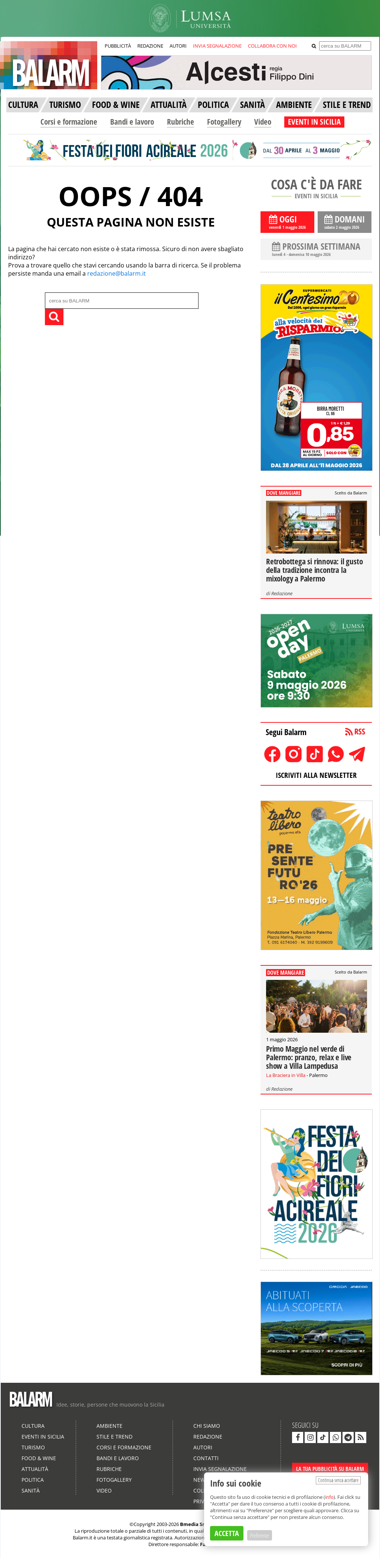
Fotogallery (224, 121)
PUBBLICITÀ (118, 45)
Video (262, 121)
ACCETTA (226, 1533)
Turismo (33, 1447)
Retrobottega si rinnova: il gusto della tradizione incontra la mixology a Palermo (314, 570)
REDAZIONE (150, 45)
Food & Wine (39, 1458)
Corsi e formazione (68, 121)
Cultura (33, 1425)
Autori (202, 1447)
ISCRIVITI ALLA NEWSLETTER (316, 775)
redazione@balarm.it (116, 273)
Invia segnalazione (220, 1468)
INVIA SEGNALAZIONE (217, 45)
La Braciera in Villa (285, 1075)
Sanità (31, 1490)
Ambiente (109, 1425)
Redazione (281, 593)
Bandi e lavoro (132, 121)
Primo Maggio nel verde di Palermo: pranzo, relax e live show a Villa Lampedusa (308, 1057)
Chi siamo (206, 1425)
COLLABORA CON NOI (272, 45)
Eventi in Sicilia (43, 1436)
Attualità (35, 1468)
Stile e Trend (114, 1436)
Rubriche (180, 121)
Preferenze (259, 1535)
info (329, 1497)
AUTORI (178, 45)
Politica (33, 1479)
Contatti (206, 1458)
